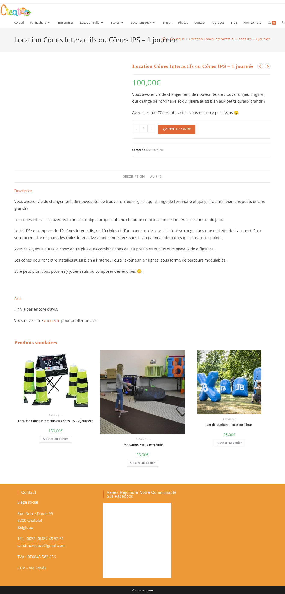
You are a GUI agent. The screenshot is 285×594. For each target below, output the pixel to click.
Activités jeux (155, 150)
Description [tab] (133, 176)
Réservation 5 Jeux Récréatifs (142, 445)
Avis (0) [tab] (156, 176)
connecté (52, 320)
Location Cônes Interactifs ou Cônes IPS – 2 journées (55, 421)
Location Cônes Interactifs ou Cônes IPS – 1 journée (230, 39)
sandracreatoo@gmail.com (42, 545)
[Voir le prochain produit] (268, 66)
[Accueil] (164, 39)
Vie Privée (37, 567)
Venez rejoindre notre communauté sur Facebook (142, 494)
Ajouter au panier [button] (55, 439)
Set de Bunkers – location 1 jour (229, 425)
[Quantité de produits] (144, 128)
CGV (21, 567)
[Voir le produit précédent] (260, 66)
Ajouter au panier (176, 129)
